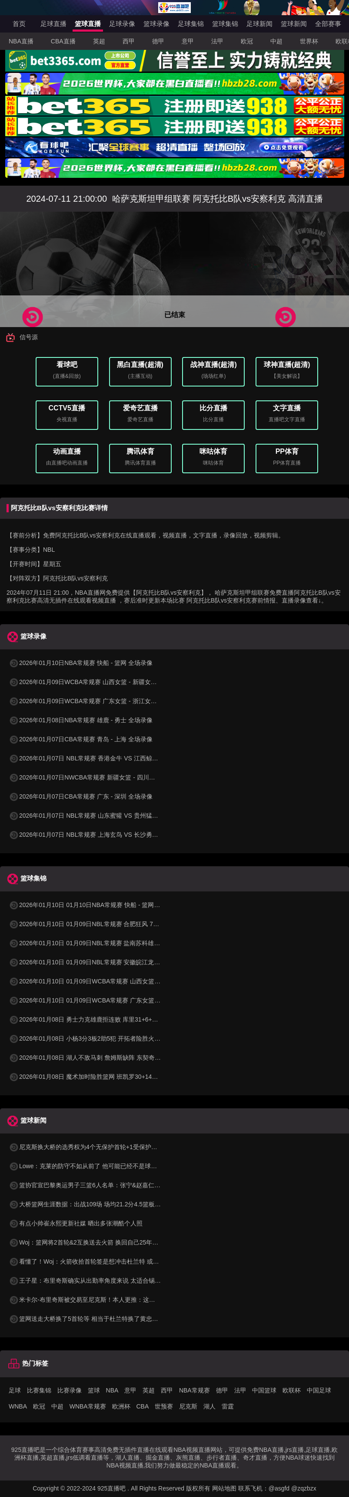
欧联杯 (292, 1390)
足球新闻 (259, 23)
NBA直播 (21, 41)
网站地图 (224, 1488)
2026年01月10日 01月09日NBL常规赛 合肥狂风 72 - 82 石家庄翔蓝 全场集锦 (118, 923)
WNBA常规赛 (88, 1406)
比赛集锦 (39, 1390)
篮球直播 (88, 23)
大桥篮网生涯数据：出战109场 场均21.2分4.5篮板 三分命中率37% (104, 1204)
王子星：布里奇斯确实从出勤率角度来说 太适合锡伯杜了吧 (94, 1280)
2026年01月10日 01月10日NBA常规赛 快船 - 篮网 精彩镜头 (94, 904)
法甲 (217, 41)
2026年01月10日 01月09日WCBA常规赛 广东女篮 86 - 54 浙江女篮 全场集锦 (118, 1000)
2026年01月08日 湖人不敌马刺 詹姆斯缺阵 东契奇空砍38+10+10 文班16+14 (117, 1057)
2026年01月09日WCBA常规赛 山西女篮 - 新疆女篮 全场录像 (96, 681)
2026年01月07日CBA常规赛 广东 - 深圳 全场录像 (81, 796)
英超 (99, 41)
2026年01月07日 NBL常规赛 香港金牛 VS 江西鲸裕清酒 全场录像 (102, 758)
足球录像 (122, 23)
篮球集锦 (225, 23)
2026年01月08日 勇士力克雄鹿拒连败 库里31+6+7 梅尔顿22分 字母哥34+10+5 (120, 1019)
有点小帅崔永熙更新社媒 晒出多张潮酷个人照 (76, 1223)
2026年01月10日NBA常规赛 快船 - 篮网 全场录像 (81, 662)
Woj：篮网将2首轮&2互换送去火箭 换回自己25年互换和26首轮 (99, 1242)
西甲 (129, 41)
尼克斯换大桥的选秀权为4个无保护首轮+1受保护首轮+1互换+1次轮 (105, 1146)
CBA (142, 1406)
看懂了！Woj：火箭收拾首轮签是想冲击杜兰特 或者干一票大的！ (102, 1261)
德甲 (158, 41)
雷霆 (228, 1406)
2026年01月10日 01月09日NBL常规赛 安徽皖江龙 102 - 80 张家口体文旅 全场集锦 (126, 962)
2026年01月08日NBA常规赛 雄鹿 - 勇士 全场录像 (81, 720)
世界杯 (309, 41)
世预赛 (164, 1406)
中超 (276, 41)
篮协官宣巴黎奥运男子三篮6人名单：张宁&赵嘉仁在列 (87, 1185)
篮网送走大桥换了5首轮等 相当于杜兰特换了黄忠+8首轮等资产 (99, 1318)
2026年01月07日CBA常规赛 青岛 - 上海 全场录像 (81, 739)
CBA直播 (63, 41)
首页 (19, 23)
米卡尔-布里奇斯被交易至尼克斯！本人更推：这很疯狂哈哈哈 (97, 1299)
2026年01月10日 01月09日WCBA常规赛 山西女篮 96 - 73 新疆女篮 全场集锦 (118, 981)
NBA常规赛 (194, 1390)
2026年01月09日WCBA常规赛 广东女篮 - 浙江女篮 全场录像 (96, 701)
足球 (15, 1390)
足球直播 (53, 23)
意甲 (188, 41)
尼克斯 (188, 1406)
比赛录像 (69, 1390)
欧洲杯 (121, 1406)
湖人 (209, 1406)
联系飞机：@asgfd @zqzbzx (277, 1488)
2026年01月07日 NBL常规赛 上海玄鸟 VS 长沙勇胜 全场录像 (96, 834)
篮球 (94, 1390)
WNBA (18, 1406)
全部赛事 (328, 23)
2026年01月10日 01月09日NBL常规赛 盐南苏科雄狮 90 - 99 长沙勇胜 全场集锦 (121, 943)
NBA (112, 1390)
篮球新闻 (294, 23)
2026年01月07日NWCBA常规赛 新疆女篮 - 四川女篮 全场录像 (98, 777)
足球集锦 (191, 23)
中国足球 (319, 1390)
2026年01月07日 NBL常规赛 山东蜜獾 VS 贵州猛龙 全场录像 (96, 815)
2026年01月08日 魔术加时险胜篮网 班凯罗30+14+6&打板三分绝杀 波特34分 (117, 1076)
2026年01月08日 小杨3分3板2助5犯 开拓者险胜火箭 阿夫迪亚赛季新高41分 (116, 1038)
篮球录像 (156, 23)
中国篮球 (264, 1390)
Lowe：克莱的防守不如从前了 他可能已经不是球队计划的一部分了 (104, 1166)
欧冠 (247, 41)
